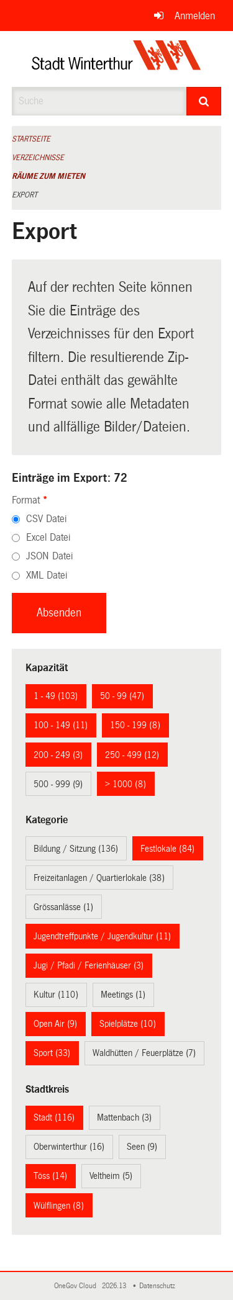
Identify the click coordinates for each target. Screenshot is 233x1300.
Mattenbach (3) (124, 1117)
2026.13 (115, 1286)
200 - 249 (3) (58, 755)
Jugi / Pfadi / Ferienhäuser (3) (89, 965)
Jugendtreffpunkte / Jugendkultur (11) (102, 936)
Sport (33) (52, 1053)
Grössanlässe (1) (63, 907)
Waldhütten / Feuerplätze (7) (144, 1053)
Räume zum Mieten (48, 176)
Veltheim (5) (110, 1176)
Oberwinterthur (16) (69, 1147)
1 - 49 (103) (56, 696)
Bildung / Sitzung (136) (76, 849)
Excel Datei (48, 537)
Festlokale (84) (167, 849)
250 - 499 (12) (132, 755)
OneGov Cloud (77, 1286)
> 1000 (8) (125, 784)
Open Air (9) (55, 1024)
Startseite (31, 139)
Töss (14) (50, 1176)
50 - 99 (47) (122, 696)
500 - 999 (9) (58, 784)
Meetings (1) (123, 995)
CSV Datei (46, 518)
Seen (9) (142, 1147)
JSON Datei (49, 556)
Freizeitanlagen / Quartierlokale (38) (99, 878)
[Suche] (203, 101)
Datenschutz (159, 1286)
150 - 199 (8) (135, 725)
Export (24, 195)
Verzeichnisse (38, 157)
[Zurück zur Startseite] (116, 59)
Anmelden (195, 16)
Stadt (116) (54, 1117)
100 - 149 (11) (61, 725)
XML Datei (46, 575)
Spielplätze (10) (127, 1024)
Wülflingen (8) (59, 1206)
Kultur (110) (56, 995)
